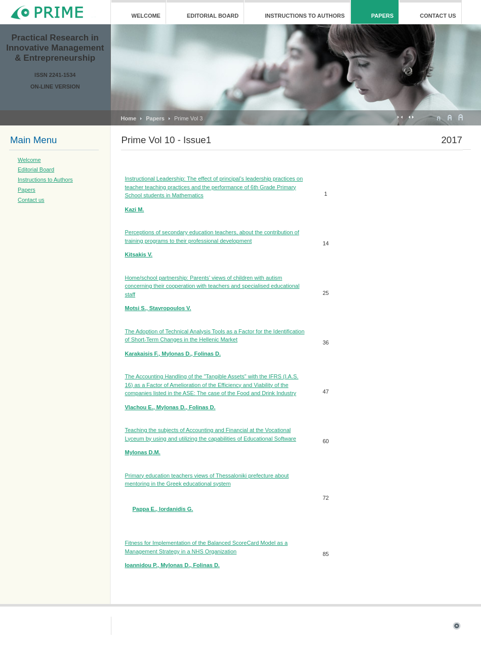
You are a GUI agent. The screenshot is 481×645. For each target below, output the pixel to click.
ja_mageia (55, 12)
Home (129, 118)
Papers (155, 118)
